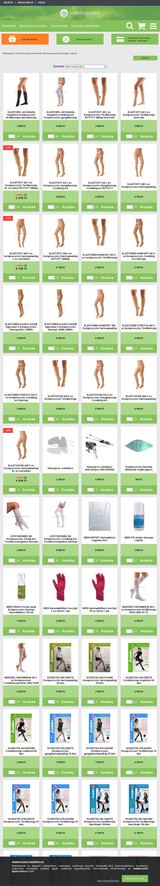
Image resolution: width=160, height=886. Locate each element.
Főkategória (8, 53)
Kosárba (29, 136)
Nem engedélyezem (108, 880)
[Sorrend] (86, 66)
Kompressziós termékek (29, 53)
